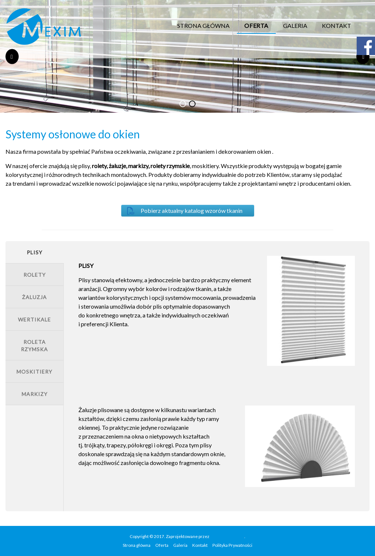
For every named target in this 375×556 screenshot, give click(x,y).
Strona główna (203, 25)
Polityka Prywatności (232, 545)
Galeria (295, 25)
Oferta (256, 25)
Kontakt (336, 25)
